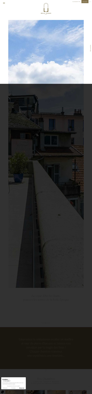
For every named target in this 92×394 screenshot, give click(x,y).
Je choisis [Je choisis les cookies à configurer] (13, 388)
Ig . (90, 389)
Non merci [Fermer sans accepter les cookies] (5, 388)
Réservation (85, 1)
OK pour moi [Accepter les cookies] (21, 388)
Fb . (89, 389)
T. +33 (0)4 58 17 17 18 (76, 1)
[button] (45, 288)
